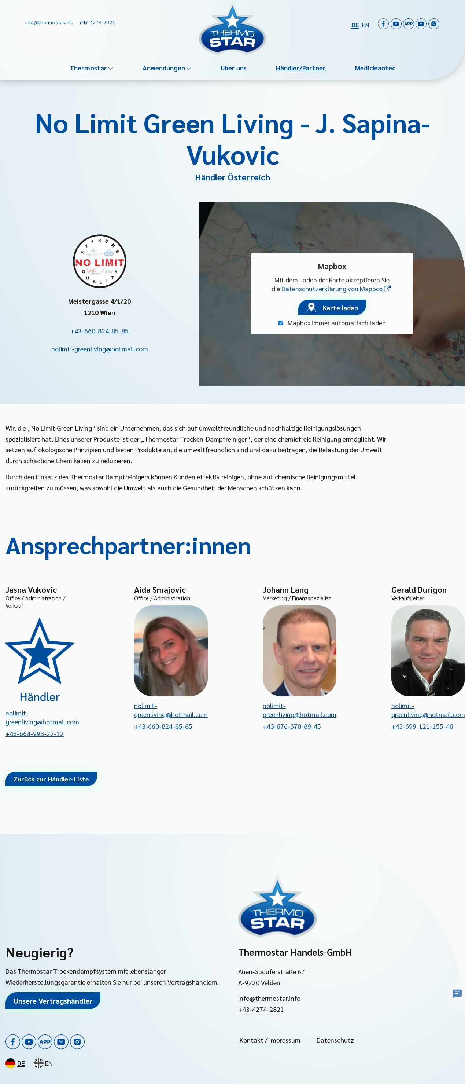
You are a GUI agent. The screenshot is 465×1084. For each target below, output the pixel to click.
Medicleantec (375, 67)
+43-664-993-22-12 (34, 733)
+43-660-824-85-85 (99, 330)
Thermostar (88, 67)
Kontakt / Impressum (270, 1040)
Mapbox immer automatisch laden (332, 322)
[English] (365, 24)
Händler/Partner (301, 67)
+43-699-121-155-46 (422, 726)
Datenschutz (335, 1040)
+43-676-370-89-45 (292, 726)
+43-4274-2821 (261, 1009)
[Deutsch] (355, 24)
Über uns (234, 67)
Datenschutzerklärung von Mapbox (336, 288)
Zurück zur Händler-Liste (51, 778)
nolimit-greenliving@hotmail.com (99, 348)
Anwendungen (164, 67)
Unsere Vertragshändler (53, 1001)
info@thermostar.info (269, 998)
